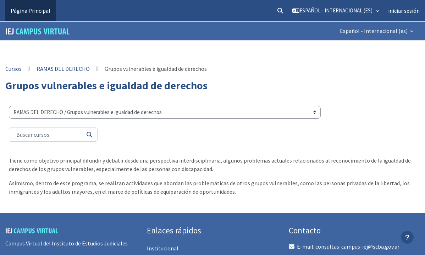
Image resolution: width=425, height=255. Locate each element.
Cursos (13, 68)
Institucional (162, 248)
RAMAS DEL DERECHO (63, 68)
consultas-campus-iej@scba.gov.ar (357, 246)
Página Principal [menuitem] (30, 10)
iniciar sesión (404, 10)
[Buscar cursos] (53, 135)
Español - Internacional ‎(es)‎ (374, 30)
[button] (280, 10)
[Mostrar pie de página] (407, 237)
